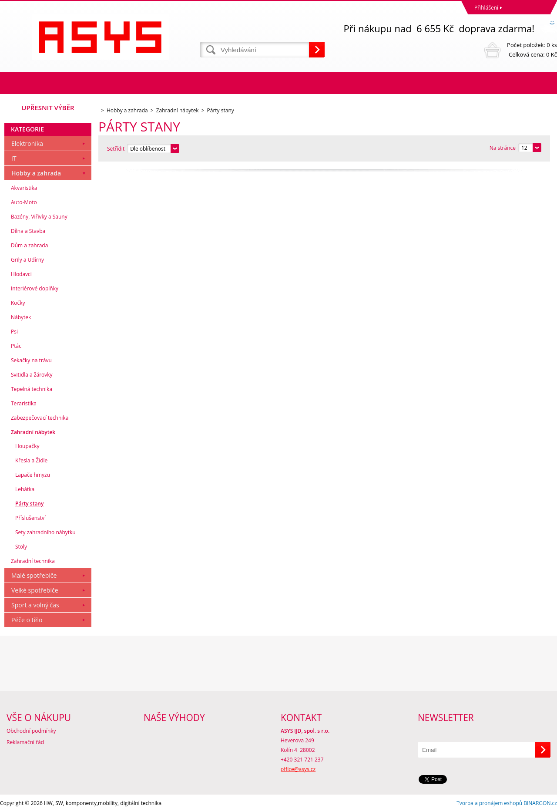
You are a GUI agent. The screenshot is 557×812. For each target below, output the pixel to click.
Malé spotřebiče (34, 575)
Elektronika (27, 143)
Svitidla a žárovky (32, 374)
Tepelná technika (31, 389)
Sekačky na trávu (31, 360)
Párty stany (29, 503)
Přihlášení (486, 7)
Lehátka (24, 489)
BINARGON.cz (540, 803)
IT (14, 158)
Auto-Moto (24, 202)
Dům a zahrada (29, 245)
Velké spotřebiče (34, 590)
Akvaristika (24, 188)
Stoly (21, 546)
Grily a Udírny (27, 259)
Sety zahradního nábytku (45, 532)
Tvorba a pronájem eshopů (489, 803)
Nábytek (21, 317)
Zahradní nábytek (33, 432)
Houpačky (27, 446)
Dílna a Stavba (28, 231)
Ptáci (17, 346)
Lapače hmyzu (32, 474)
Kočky (18, 303)
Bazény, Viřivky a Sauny (39, 216)
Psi (14, 331)
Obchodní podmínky (31, 731)
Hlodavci (21, 274)
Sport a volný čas (35, 605)
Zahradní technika (33, 561)
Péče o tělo (26, 620)
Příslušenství (30, 518)
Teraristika (24, 403)
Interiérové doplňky (34, 288)
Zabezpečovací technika (39, 417)
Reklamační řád (25, 742)
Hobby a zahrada (36, 173)
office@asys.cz (298, 769)
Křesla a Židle (31, 460)
